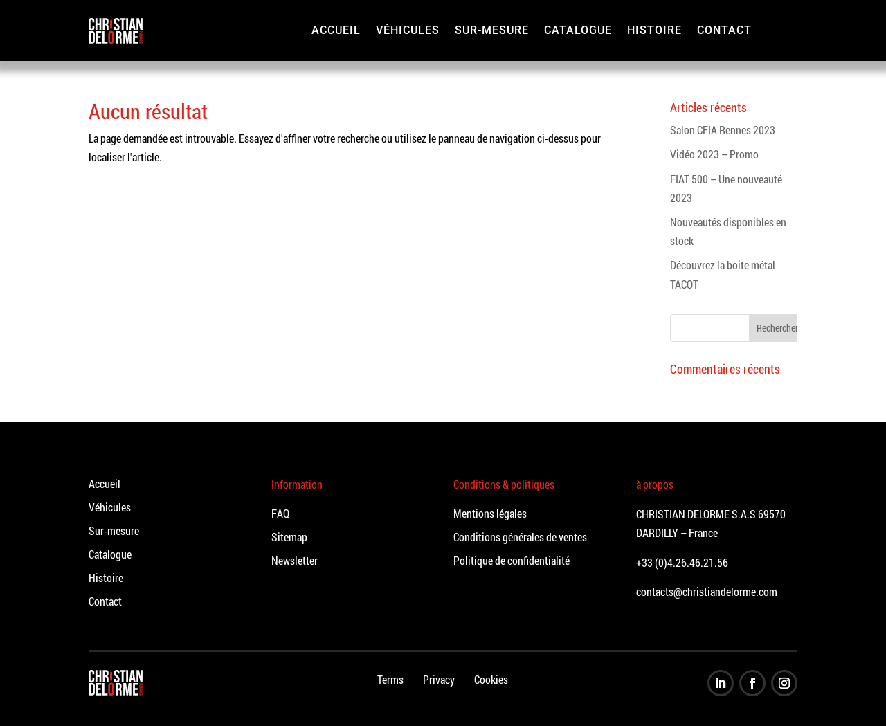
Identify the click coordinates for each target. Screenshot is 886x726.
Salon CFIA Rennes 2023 (722, 129)
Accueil (336, 30)
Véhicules (408, 30)
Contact (724, 30)
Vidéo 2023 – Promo (714, 154)
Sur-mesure (492, 30)
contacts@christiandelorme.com (706, 591)
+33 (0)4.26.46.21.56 (682, 562)
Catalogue (578, 30)
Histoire (654, 30)
